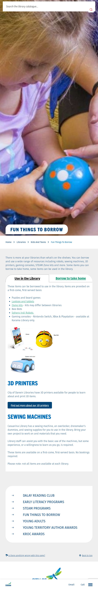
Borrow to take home (71, 278)
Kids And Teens (38, 242)
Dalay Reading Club (39, 495)
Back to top (87, 555)
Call (83, 584)
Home (9, 242)
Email (71, 584)
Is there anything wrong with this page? (26, 555)
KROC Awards (34, 534)
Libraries (21, 242)
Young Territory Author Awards (50, 527)
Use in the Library (27, 278)
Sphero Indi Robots (23, 312)
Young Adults (34, 521)
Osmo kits (17, 305)
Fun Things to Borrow (41, 514)
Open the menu (89, 584)
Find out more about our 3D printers (30, 405)
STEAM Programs (37, 508)
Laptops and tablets (23, 301)
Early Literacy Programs (43, 501)
